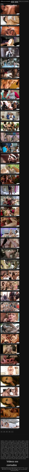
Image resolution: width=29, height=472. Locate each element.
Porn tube (18, 467)
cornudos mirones (9, 448)
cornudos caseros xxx (5, 446)
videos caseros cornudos (10, 458)
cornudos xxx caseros (20, 451)
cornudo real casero (4, 444)
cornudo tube (25, 444)
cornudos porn (6, 449)
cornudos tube (21, 449)
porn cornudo (15, 454)
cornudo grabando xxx (11, 442)
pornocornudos (3, 456)
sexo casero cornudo (19, 456)
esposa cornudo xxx (18, 452)
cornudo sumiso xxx (19, 444)
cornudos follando (11, 447)
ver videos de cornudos (9, 457)
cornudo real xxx (12, 444)
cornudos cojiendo (13, 446)
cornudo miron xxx (24, 443)
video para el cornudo (18, 457)
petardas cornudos (7, 454)
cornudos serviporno (14, 449)
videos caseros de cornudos (20, 458)
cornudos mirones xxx (18, 448)
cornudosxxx (11, 452)
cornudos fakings (4, 447)
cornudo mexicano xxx (20, 442)
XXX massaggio (15, 469)
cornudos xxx (12, 451)
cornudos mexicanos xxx (19, 447)
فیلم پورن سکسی (21, 469)
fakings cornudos (5, 453)
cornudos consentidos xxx (23, 446)
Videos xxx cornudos (8, 469)
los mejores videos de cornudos (15, 453)
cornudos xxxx (6, 452)
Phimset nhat (15, 470)
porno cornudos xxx (23, 454)
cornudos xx (7, 451)
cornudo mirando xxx (17, 443)
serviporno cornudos (11, 456)
